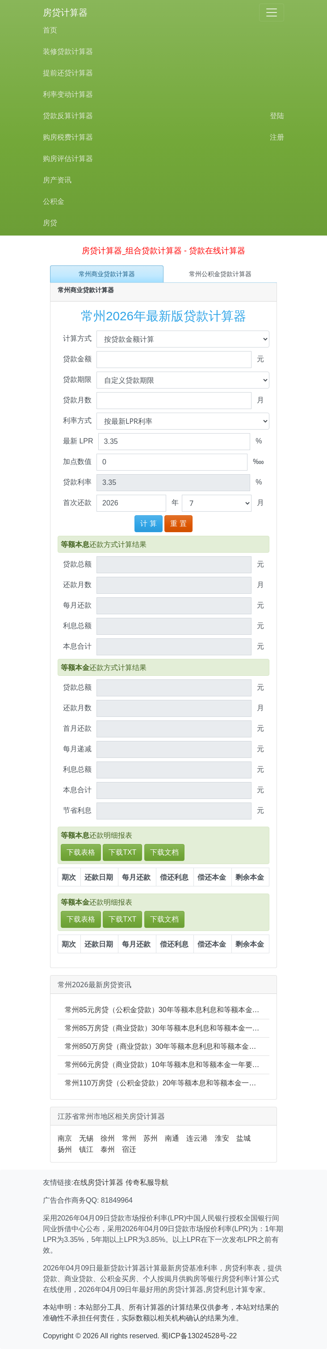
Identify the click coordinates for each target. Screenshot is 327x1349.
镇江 (86, 1149)
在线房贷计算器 (98, 1182)
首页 (50, 30)
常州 (129, 1138)
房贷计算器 (65, 12)
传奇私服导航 (147, 1182)
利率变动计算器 (68, 94)
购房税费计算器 (68, 137)
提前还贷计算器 (68, 73)
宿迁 (129, 1149)
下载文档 (164, 852)
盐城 (243, 1138)
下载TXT (122, 852)
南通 (172, 1138)
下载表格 (81, 852)
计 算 (148, 523)
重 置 (178, 523)
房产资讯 (57, 180)
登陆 (277, 116)
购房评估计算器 (68, 158)
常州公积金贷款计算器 (220, 273)
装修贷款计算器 (68, 51)
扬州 (65, 1149)
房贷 (50, 223)
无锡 (86, 1138)
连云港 (197, 1138)
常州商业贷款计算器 (107, 273)
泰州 (108, 1149)
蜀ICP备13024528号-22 (199, 1336)
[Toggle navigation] (271, 12)
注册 (277, 137)
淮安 (222, 1138)
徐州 (108, 1138)
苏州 (150, 1138)
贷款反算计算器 (68, 116)
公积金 (53, 201)
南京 (65, 1138)
